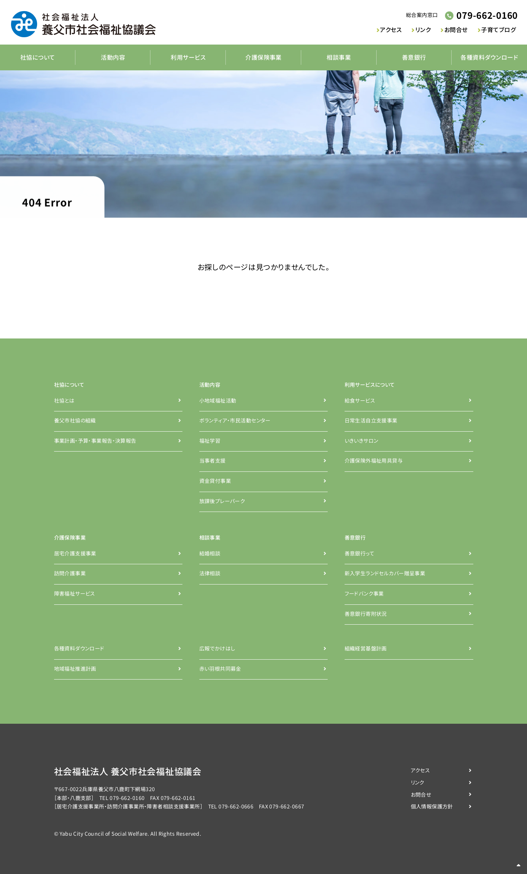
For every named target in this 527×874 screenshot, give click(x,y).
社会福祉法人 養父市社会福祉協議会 (128, 771)
